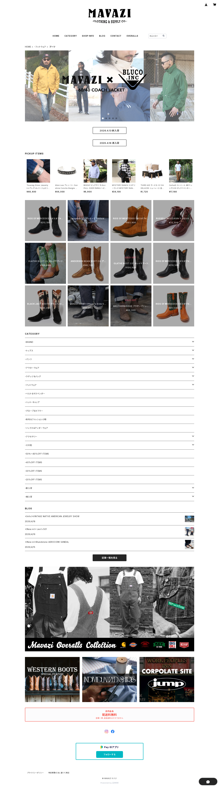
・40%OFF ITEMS (33, 462)
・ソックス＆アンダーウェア (36, 428)
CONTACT (116, 36)
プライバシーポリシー (35, 773)
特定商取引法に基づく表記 (59, 773)
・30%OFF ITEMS (33, 471)
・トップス (29, 350)
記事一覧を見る (109, 557)
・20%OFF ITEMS (33, 479)
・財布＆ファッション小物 (36, 419)
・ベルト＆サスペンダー (35, 393)
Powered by (110, 783)
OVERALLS (132, 36)
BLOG (102, 36)
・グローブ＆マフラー (34, 411)
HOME (56, 36)
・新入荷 (28, 488)
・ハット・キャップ (32, 402)
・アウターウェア (32, 368)
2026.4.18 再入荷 (109, 143)
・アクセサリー (31, 436)
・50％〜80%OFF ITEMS (37, 454)
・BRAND (29, 342)
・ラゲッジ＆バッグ (33, 376)
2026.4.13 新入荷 (109, 130)
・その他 (28, 445)
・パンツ (28, 359)
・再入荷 (28, 497)
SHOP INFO (88, 36)
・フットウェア (40, 47)
